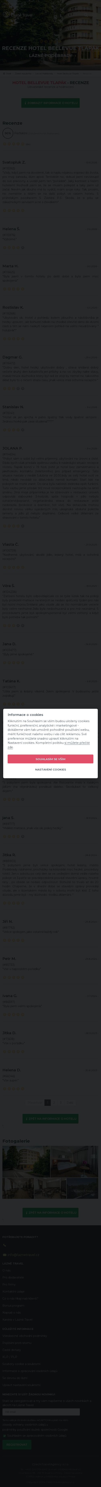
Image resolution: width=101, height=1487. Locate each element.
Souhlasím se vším (50, 759)
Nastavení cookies (50, 769)
